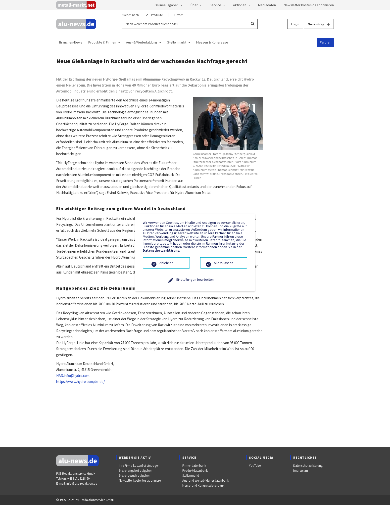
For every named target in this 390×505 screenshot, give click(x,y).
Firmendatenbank (194, 465)
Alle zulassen (223, 263)
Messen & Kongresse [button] (212, 42)
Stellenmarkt (190, 475)
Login (295, 24)
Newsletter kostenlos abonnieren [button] (309, 5)
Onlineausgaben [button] (166, 5)
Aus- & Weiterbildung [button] (141, 42)
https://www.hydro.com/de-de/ (80, 381)
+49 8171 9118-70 (78, 478)
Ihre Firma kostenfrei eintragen (139, 465)
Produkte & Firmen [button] (102, 42)
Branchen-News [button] (70, 42)
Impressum (300, 470)
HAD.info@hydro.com (73, 375)
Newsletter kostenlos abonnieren (140, 480)
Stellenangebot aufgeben (135, 470)
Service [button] (215, 5)
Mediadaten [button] (267, 5)
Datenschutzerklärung (308, 465)
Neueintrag (319, 24)
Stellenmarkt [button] (176, 42)
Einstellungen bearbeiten (195, 279)
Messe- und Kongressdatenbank (203, 485)
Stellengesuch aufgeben (134, 475)
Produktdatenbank (195, 470)
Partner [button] (325, 42)
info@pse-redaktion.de (81, 483)
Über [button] (194, 5)
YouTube (255, 465)
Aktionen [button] (239, 5)
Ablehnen (166, 263)
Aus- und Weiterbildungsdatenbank (205, 480)
